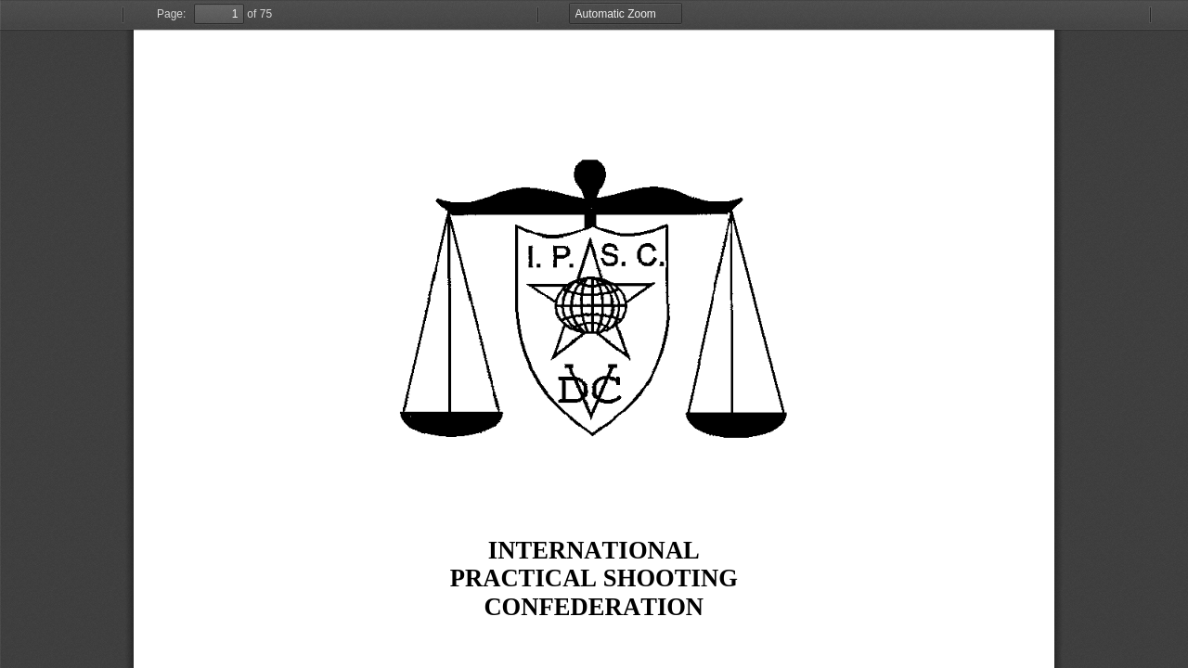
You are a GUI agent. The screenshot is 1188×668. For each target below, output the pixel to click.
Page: (171, 13)
